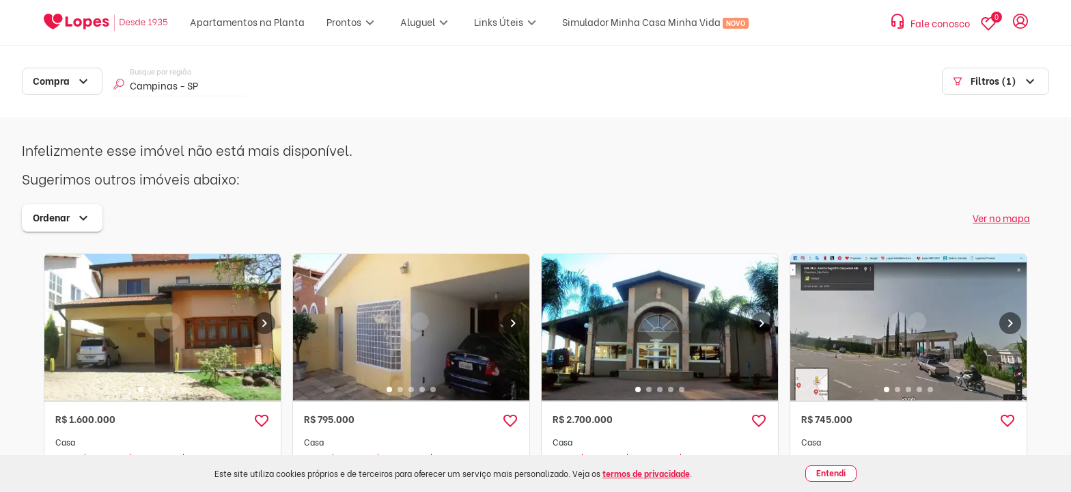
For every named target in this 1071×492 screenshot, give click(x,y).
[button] (261, 421)
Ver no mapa (1001, 217)
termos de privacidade (646, 473)
